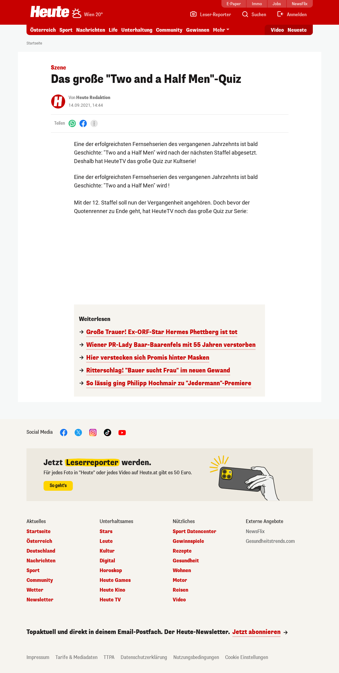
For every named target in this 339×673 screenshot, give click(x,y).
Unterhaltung (136, 30)
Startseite (34, 43)
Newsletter (39, 600)
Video (179, 600)
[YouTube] (122, 432)
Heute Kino (112, 590)
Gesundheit (186, 561)
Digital (107, 561)
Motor (180, 580)
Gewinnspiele (188, 541)
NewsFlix (255, 532)
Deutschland (40, 551)
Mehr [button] (219, 30)
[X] (78, 432)
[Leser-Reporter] (210, 14)
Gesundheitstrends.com (270, 541)
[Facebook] (83, 123)
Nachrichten (90, 30)
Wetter (34, 590)
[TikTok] (107, 432)
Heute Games (115, 580)
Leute (106, 541)
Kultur (107, 551)
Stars (106, 532)
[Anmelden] (292, 14)
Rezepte (182, 551)
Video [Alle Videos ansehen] (277, 30)
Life (113, 30)
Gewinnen (197, 30)
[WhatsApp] (72, 123)
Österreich (43, 30)
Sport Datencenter (194, 532)
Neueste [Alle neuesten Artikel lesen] (297, 30)
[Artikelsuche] (253, 14)
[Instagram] (93, 432)
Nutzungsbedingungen (196, 657)
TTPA (109, 657)
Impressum (37, 657)
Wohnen (182, 571)
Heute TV (110, 600)
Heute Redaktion (93, 98)
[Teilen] (94, 123)
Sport (65, 30)
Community (169, 30)
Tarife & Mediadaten (76, 657)
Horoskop (111, 571)
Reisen (180, 590)
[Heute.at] (49, 11)
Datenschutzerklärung (144, 657)
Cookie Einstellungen (246, 657)
